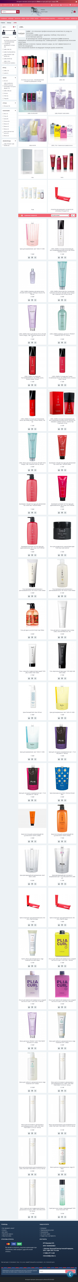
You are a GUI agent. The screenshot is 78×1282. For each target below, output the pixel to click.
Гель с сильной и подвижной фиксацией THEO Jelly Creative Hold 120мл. (32, 671)
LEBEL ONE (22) (6, 90)
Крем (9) (5, 118)
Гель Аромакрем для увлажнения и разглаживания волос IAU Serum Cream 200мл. (32, 589)
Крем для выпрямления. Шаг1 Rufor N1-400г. (62, 712)
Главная (3, 22)
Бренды (9, 22)
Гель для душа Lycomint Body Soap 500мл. (32, 630)
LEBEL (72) (5, 70)
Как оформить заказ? (7, 1228)
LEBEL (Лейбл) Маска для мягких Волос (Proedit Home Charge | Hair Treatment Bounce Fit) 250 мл (32, 335)
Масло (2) (5, 135)
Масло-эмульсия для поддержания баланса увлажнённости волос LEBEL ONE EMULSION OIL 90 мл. (32, 1209)
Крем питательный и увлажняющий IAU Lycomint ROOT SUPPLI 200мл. (32, 834)
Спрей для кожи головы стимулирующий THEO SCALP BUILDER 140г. (62, 1208)
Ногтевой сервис (45, 1234)
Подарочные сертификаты (48, 1236)
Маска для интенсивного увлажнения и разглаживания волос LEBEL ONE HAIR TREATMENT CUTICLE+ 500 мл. (32, 1126)
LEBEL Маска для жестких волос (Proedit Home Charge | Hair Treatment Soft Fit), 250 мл (32, 463)
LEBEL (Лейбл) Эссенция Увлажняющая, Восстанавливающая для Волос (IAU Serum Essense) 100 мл (62, 250)
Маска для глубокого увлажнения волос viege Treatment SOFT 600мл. (32, 1082)
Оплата (3, 1230)
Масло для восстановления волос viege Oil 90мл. (62, 1167)
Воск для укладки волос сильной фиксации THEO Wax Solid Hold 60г (62, 547)
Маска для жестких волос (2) (8, 132)
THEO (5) (5, 96)
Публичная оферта (7, 1234)
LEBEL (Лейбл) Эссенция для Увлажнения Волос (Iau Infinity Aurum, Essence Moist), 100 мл (32, 420)
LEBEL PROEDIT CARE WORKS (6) (8, 144)
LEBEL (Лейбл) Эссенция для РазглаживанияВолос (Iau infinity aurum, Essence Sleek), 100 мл (32, 378)
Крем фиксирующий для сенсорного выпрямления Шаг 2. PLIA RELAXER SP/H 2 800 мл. (62, 876)
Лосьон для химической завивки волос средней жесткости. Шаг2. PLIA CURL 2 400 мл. (62, 1000)
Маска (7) (5, 124)
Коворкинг (43, 1228)
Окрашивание (44, 1232)
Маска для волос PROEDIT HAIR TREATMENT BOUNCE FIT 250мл (32, 1041)
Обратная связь (6, 1236)
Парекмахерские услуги (47, 1230)
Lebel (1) (5, 73)
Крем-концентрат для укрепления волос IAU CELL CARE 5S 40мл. (62, 918)
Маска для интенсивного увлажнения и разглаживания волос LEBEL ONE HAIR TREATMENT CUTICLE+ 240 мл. (62, 1083)
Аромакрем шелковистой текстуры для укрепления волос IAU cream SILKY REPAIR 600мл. (32, 548)
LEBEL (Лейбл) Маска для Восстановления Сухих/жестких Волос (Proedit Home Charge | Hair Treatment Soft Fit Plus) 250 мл (62, 293)
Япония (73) (6, 106)
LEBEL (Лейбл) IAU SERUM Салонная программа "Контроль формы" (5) (9, 86)
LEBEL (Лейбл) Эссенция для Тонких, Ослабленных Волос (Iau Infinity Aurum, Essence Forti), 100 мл (62, 378)
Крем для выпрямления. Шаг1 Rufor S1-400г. (32, 752)
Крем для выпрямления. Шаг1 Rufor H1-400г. (32, 249)
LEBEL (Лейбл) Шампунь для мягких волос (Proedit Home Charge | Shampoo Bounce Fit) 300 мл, (32, 293)
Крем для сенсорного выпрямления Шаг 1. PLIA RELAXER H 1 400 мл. (62, 752)
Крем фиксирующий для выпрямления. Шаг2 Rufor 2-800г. (32, 875)
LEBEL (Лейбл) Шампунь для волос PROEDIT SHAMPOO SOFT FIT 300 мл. (62, 334)
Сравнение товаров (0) (30, 215)
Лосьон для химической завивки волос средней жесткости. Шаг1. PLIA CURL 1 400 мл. (62, 959)
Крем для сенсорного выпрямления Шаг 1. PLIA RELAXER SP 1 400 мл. (32, 793)
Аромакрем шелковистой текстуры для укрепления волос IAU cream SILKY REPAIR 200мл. (62, 505)
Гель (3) (5, 116)
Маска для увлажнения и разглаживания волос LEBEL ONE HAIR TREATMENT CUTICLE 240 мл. (62, 1125)
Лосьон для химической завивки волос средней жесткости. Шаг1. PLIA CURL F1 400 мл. (32, 1000)
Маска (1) (5, 126)
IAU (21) (5, 81)
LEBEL (15, 22)
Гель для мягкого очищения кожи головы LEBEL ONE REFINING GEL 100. (62, 630)
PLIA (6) (4, 93)
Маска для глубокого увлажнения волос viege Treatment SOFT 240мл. (62, 1041)
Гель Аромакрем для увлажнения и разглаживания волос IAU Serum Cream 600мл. (62, 589)
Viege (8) (5, 98)
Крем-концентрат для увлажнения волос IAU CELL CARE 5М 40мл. (32, 918)
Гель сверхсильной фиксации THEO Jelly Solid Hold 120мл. (62, 671)
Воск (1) (5, 113)
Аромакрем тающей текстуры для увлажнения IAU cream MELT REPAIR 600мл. (32, 504)
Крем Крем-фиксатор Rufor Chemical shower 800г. (62, 793)
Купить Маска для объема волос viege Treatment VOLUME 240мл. (32, 959)
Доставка (4, 1232)
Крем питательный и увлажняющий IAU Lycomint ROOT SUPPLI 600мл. (62, 834)
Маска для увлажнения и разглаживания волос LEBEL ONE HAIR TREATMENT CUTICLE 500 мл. (32, 1167)
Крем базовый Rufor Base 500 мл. (32, 712)
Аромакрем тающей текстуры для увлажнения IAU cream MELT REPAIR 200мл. (62, 463)
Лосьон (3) (5, 121)
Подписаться (70, 1271)
